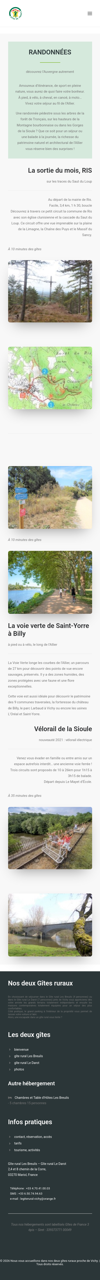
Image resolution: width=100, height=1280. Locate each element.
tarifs (18, 1143)
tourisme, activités (27, 1150)
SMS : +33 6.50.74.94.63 (26, 1193)
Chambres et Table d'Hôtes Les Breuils (42, 1097)
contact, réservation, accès (33, 1137)
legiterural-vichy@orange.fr (38, 1198)
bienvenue (21, 1049)
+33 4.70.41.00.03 (38, 1188)
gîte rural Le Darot (26, 1063)
